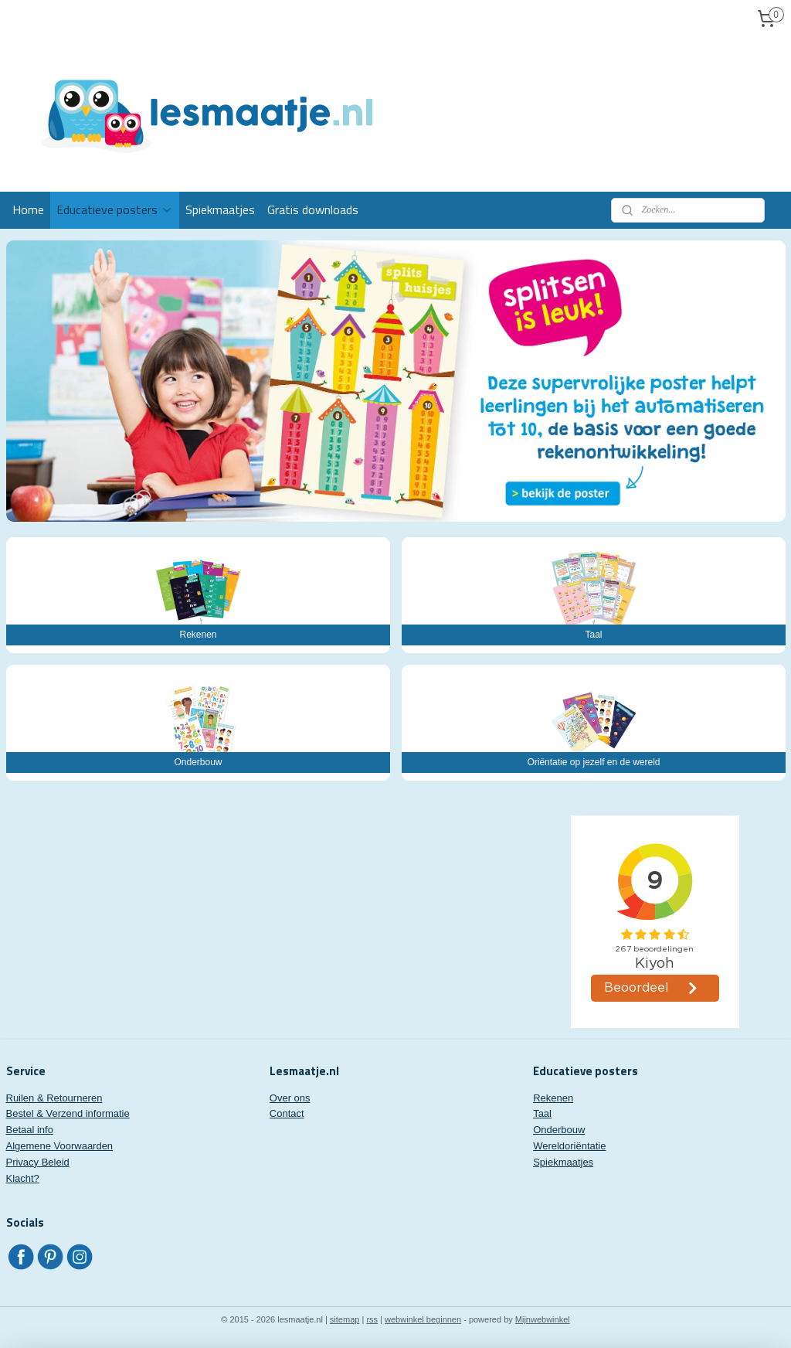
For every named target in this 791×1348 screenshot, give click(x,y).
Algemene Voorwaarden (60, 1146)
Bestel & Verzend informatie (68, 1113)
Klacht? (22, 1178)
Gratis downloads (312, 209)
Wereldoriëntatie (569, 1146)
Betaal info (29, 1129)
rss (372, 1319)
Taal (542, 1113)
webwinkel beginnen (423, 1319)
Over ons (290, 1098)
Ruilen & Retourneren (54, 1098)
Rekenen (553, 1098)
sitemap (345, 1319)
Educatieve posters (114, 209)
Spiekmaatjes (220, 209)
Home (28, 209)
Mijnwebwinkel (542, 1319)
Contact (287, 1113)
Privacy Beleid (38, 1162)
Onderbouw (559, 1129)
